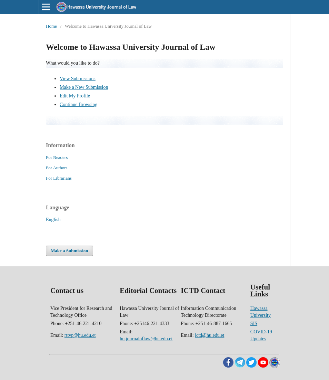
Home (51, 26)
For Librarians (59, 178)
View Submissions (78, 78)
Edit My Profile (75, 95)
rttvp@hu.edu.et (80, 335)
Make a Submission (69, 250)
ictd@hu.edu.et (209, 335)
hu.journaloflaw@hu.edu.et (146, 338)
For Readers (57, 157)
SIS (253, 323)
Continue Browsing (78, 104)
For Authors (57, 167)
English (53, 219)
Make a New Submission (84, 87)
